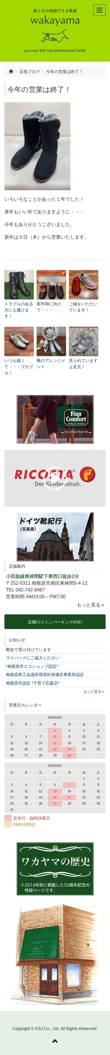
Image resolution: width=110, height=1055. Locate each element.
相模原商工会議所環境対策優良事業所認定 (45, 674)
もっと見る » (90, 604)
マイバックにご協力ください (32, 657)
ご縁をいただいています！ (83, 306)
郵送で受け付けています (28, 649)
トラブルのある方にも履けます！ (18, 309)
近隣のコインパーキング (55, 622)
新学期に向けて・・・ (49, 306)
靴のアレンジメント (51, 363)
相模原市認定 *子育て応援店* (33, 683)
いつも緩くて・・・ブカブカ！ (18, 366)
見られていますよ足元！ (83, 363)
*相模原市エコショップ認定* (32, 666)
